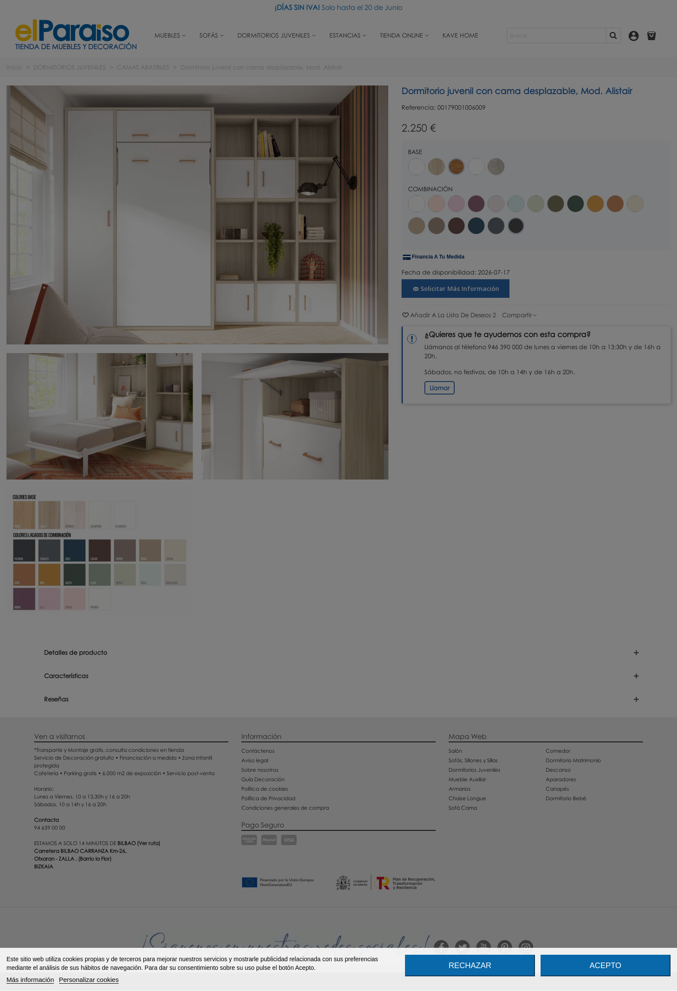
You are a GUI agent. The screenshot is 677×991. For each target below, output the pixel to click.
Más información (30, 979)
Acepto (605, 965)
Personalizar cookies (89, 979)
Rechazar (470, 965)
